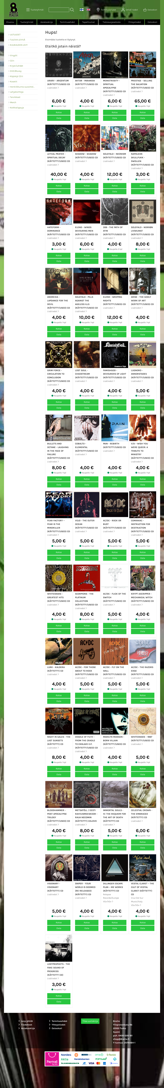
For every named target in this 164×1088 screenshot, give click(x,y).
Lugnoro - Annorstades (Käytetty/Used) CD (142, 374)
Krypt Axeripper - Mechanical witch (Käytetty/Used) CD (142, 597)
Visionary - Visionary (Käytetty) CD (55, 887)
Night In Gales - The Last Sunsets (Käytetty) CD (58, 740)
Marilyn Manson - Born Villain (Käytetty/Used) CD (114, 740)
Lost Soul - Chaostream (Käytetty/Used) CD (86, 374)
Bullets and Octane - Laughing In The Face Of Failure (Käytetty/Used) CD (58, 450)
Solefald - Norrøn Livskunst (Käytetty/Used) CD (142, 231)
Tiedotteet (25, 1024)
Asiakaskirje (46, 22)
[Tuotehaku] (59, 9)
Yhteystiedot (134, 22)
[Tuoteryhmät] (35, 10)
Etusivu (10, 22)
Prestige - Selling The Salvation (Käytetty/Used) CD (142, 84)
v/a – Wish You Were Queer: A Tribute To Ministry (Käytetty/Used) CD (142, 450)
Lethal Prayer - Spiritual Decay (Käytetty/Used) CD (58, 158)
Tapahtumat (88, 22)
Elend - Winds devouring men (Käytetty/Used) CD (86, 231)
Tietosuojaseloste (112, 22)
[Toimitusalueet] (106, 10)
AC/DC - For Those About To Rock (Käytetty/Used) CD (86, 671)
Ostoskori (152, 22)
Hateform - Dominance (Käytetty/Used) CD (58, 231)
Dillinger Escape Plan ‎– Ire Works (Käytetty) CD (113, 887)
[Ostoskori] (150, 10)
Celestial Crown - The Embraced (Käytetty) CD (141, 814)
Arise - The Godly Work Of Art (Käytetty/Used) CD (142, 301)
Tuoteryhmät (26, 22)
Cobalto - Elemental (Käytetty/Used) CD (86, 447)
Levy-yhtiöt (25, 1021)
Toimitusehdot (67, 22)
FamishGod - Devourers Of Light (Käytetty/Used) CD (114, 374)
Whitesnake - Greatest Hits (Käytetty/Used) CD (58, 597)
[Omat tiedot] (130, 10)
